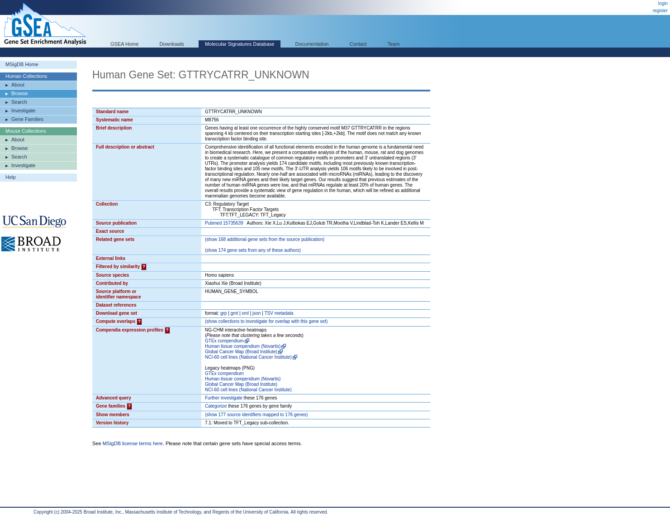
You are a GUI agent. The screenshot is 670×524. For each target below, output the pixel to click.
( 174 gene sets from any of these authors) (253, 250)
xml (245, 313)
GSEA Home (124, 44)
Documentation (311, 44)
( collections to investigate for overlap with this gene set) (266, 321)
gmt (234, 313)
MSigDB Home (21, 64)
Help (10, 177)
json (256, 313)
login (663, 3)
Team (394, 44)
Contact (358, 44)
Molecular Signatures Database (239, 44)
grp (223, 313)
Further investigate (223, 397)
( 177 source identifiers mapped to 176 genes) (256, 414)
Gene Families (27, 119)
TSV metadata (278, 313)
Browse (19, 93)
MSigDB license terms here (133, 443)
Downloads (171, 44)
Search (19, 102)
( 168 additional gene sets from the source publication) (264, 239)
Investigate (23, 110)
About (17, 84)
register (660, 10)
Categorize (216, 406)
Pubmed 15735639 (224, 223)
